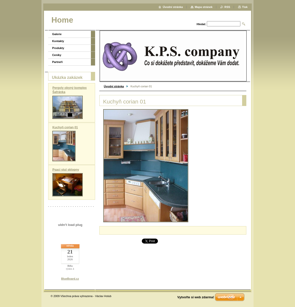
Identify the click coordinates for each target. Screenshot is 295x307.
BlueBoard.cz (70, 278)
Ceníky (56, 54)
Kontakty (58, 41)
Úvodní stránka (114, 86)
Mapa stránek (204, 6)
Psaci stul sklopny (65, 169)
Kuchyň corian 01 (65, 127)
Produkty (58, 48)
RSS (227, 6)
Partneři (57, 61)
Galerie (57, 34)
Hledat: (201, 24)
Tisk (245, 6)
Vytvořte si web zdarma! (195, 297)
